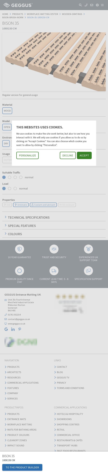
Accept (84, 155)
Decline (67, 155)
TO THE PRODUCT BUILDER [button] (22, 467)
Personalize (27, 155)
